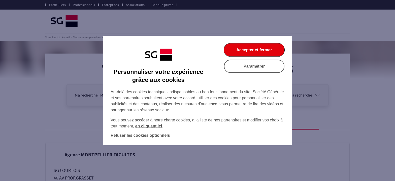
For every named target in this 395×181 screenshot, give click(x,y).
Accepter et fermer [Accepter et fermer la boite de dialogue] (254, 50)
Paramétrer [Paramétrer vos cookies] (254, 66)
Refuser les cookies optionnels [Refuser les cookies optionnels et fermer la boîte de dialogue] (140, 135)
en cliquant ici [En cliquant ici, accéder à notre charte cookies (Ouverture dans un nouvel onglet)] (148, 126)
